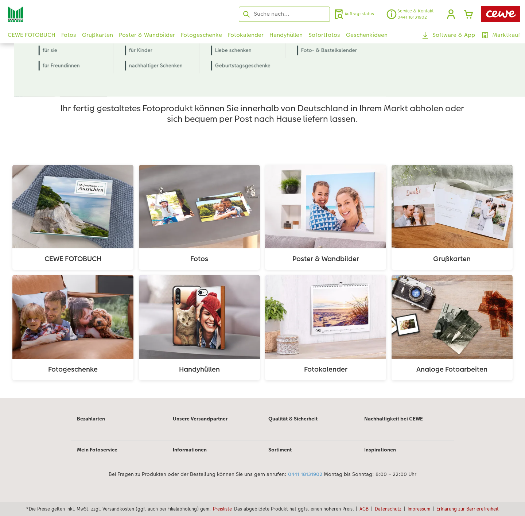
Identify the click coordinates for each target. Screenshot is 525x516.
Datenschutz (388, 508)
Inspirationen (380, 449)
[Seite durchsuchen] (284, 14)
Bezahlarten (91, 418)
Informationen (190, 449)
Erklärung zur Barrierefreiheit (467, 508)
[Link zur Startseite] (79, 14)
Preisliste (222, 508)
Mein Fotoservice (97, 449)
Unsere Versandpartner (200, 418)
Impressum (419, 508)
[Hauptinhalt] (262, 230)
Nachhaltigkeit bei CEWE (393, 418)
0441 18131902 (305, 474)
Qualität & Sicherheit (293, 418)
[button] (451, 14)
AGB (364, 508)
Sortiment (280, 449)
